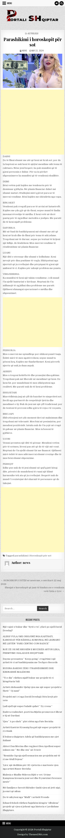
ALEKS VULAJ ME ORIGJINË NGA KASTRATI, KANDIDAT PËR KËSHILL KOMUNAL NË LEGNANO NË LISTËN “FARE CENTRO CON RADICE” (31, 640)
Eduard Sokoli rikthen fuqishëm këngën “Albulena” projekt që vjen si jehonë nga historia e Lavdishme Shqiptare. (31, 806)
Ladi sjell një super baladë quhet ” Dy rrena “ (27, 706)
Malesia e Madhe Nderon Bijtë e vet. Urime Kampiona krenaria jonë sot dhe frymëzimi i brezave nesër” (32, 778)
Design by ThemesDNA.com (32, 834)
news (24, 50)
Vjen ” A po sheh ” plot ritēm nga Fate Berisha (28, 721)
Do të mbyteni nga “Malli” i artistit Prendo (26, 797)
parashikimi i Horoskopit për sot (33, 555)
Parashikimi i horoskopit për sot (32, 42)
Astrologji (33, 33)
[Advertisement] (32, 122)
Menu (9, 3)
